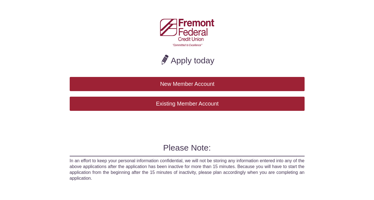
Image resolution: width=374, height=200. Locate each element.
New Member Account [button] (187, 84)
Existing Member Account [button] (187, 104)
